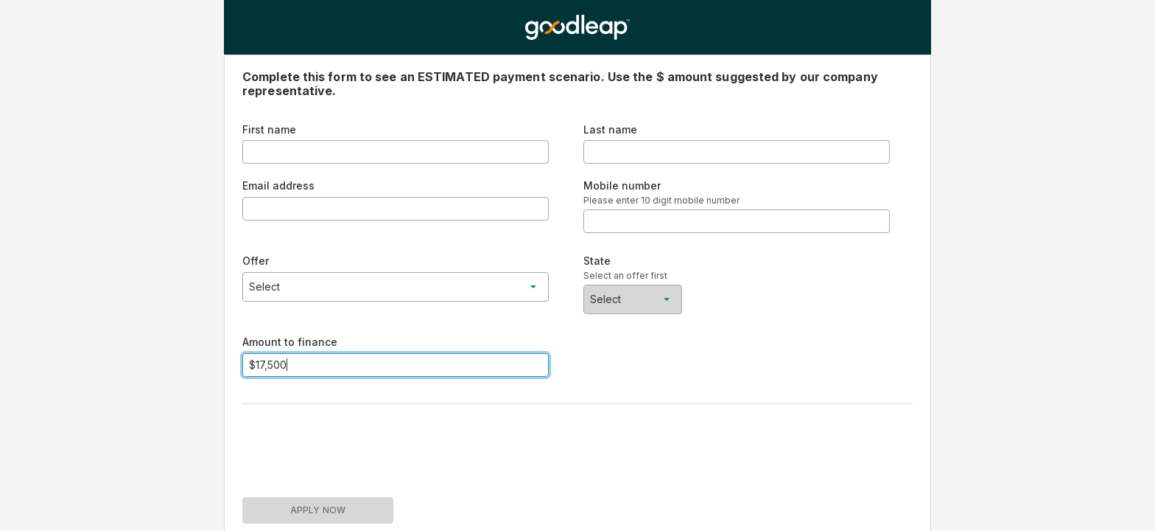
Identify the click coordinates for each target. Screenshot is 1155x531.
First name (269, 129)
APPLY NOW (317, 510)
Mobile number (622, 185)
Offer (255, 260)
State (597, 260)
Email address (278, 185)
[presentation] (354, 444)
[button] (395, 287)
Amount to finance (289, 342)
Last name (610, 129)
